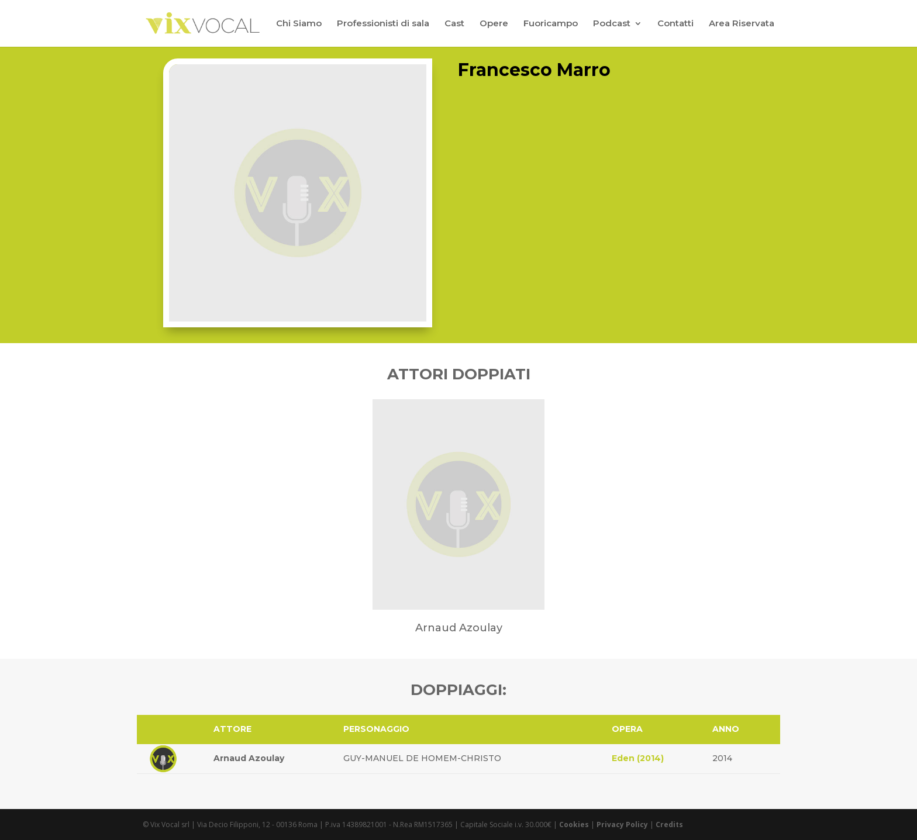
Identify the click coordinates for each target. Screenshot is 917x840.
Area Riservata (741, 24)
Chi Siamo (299, 24)
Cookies (574, 824)
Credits (669, 824)
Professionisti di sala (383, 24)
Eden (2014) (638, 758)
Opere (494, 24)
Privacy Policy (622, 824)
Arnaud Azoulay (248, 758)
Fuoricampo (550, 24)
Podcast (611, 24)
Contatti (675, 24)
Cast (454, 24)
